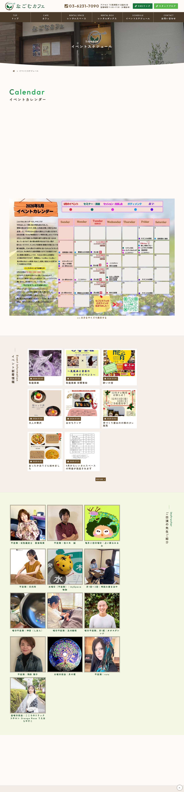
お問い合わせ (169, 17)
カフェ (46, 17)
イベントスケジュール (138, 17)
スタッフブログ (166, 5)
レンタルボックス (107, 17)
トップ (15, 17)
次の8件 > (100, 437)
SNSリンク (143, 5)
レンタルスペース (76, 17)
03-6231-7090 (84, 6)
